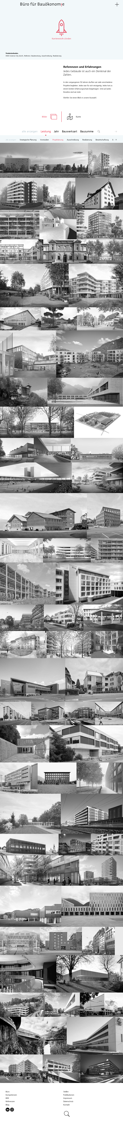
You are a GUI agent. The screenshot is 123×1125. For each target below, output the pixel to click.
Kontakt (66, 1105)
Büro (7, 1092)
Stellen (66, 1092)
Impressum (67, 1099)
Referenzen (10, 1102)
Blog (7, 1105)
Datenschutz (68, 1102)
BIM (7, 1099)
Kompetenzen (11, 1095)
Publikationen (68, 1095)
